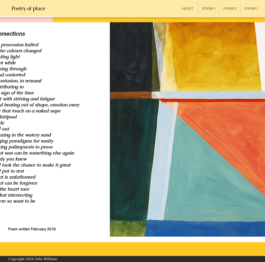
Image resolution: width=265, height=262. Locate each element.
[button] (208, 8)
